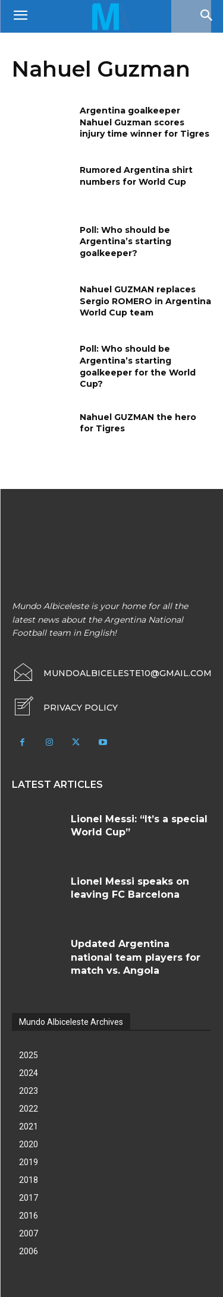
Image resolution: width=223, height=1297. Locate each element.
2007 (28, 1233)
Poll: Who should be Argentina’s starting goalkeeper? (125, 241)
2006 (28, 1251)
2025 (28, 1055)
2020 (28, 1144)
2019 (28, 1162)
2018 (28, 1180)
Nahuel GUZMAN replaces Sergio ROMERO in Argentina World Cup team (145, 301)
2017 (28, 1198)
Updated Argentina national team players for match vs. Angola (135, 957)
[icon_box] (65, 707)
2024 (28, 1073)
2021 (28, 1126)
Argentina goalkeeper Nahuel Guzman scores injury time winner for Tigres (144, 122)
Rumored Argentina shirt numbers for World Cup (136, 176)
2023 (28, 1091)
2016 (28, 1215)
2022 (28, 1108)
